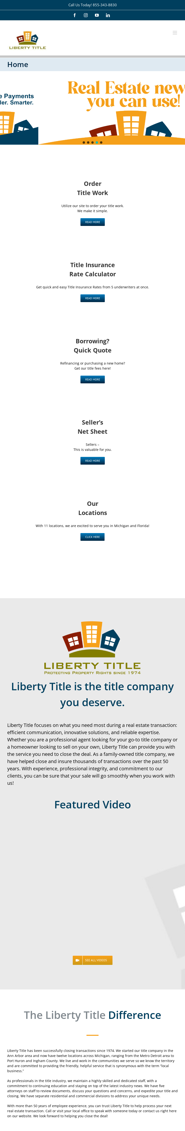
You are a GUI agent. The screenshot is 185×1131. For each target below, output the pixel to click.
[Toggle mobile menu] (175, 32)
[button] (84, 142)
